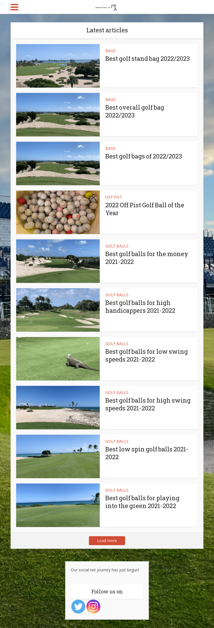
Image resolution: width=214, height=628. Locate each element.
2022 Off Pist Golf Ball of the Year (144, 209)
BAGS (110, 50)
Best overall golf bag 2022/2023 (134, 111)
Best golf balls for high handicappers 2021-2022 (140, 306)
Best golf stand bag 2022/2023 (147, 58)
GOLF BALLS (116, 246)
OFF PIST (113, 197)
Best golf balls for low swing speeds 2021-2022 (146, 355)
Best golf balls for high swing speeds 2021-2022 (148, 404)
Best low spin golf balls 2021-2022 (147, 453)
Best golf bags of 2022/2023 (143, 156)
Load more (107, 540)
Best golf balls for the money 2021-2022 (146, 258)
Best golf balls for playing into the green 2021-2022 (142, 502)
